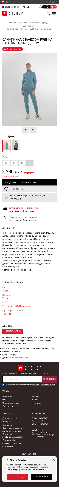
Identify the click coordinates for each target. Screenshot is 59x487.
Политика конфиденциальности (12, 435)
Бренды (35, 399)
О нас (5, 399)
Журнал (35, 396)
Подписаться (49, 379)
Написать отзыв (13, 331)
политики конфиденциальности (43, 384)
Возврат (6, 421)
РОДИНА (6, 290)
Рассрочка (7, 406)
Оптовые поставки (11, 403)
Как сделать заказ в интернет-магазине (12, 429)
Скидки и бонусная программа (11, 444)
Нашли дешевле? (11, 176)
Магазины (7, 396)
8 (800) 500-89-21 (12, 7)
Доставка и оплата (11, 418)
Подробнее (41, 476)
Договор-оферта (10, 440)
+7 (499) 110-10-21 (40, 424)
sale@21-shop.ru (40, 430)
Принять (18, 477)
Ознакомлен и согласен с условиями (30, 384)
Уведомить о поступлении (20, 182)
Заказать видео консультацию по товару (28, 197)
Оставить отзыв (14, 49)
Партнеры (36, 403)
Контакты (7, 425)
